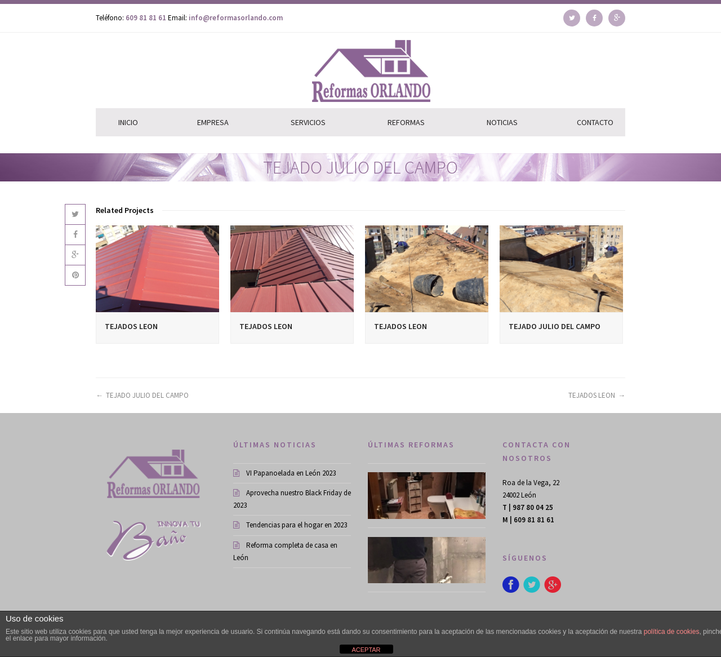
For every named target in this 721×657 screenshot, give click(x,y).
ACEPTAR (365, 649)
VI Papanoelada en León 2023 (284, 473)
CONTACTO (595, 122)
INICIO (128, 122)
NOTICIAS (502, 122)
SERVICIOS (308, 122)
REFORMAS (406, 122)
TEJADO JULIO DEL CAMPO (554, 326)
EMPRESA (213, 122)
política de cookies (672, 632)
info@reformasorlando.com (236, 18)
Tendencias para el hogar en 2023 (290, 525)
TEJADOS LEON (131, 326)
